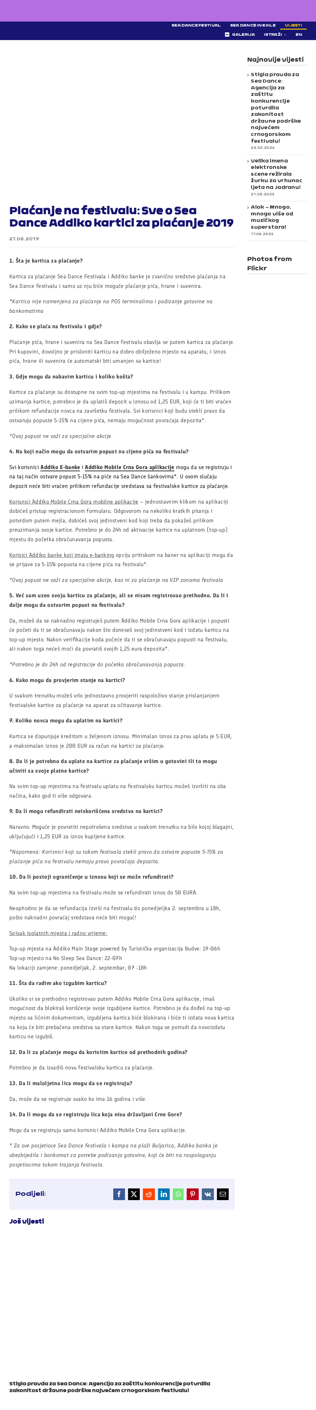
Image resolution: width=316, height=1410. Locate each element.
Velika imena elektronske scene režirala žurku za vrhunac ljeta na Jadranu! (276, 174)
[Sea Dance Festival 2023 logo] (63, 26)
